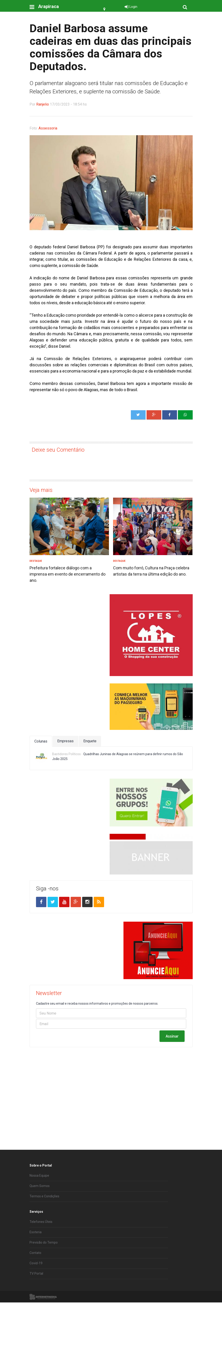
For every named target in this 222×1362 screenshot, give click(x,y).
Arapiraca (48, 6)
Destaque (36, 561)
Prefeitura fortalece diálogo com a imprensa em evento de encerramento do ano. (67, 574)
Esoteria (36, 1264)
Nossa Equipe (39, 1208)
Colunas (40, 741)
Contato (35, 1285)
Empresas (65, 741)
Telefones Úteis (41, 1254)
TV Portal (36, 1306)
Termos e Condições (44, 1228)
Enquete (89, 741)
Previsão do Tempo (44, 1274)
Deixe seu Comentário (58, 450)
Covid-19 (36, 1295)
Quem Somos (40, 1218)
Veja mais (41, 490)
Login (133, 7)
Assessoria (48, 128)
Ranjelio (42, 104)
